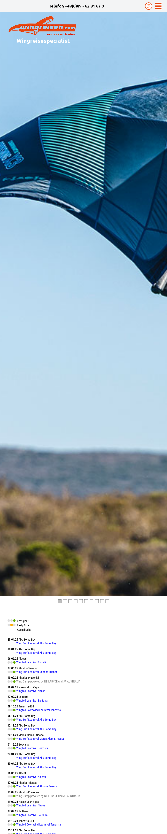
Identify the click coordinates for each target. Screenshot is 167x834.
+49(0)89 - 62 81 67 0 (84, 5)
